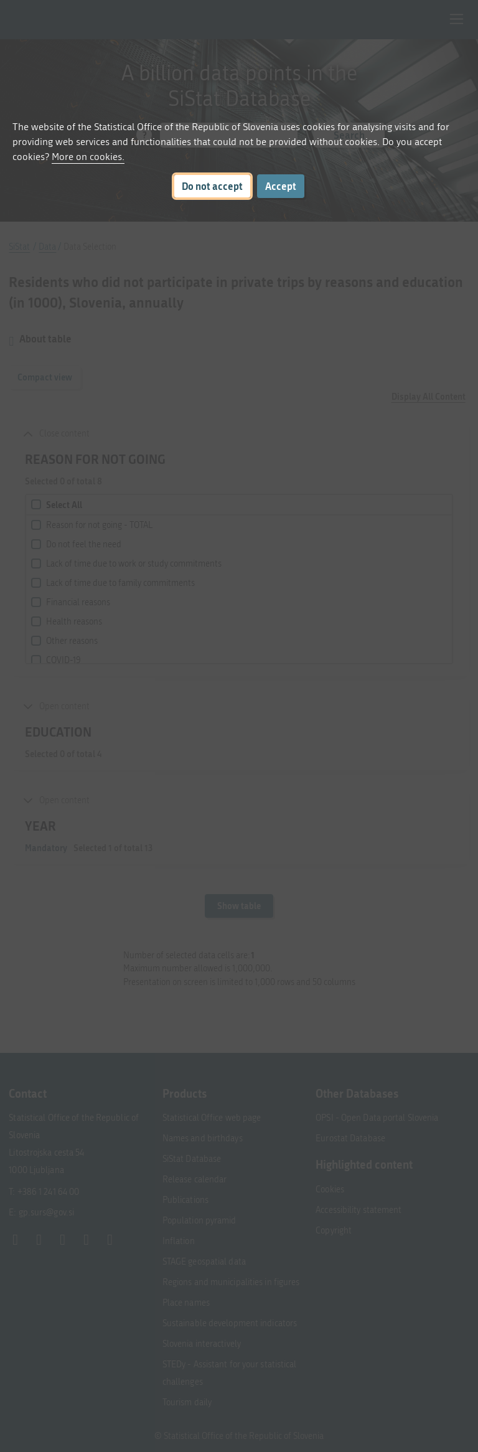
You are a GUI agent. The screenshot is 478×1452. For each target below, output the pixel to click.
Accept (280, 186)
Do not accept (212, 186)
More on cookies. (88, 157)
